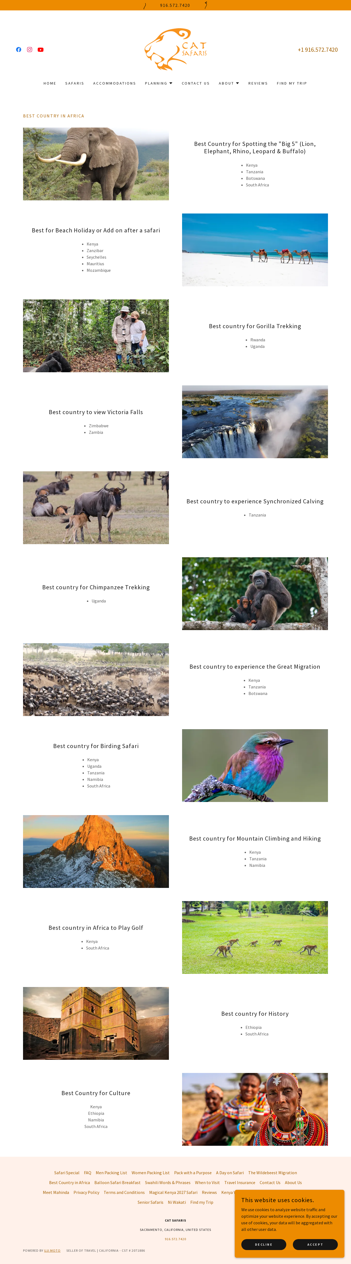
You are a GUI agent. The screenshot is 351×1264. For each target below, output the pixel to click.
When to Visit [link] (207, 1182)
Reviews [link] (258, 83)
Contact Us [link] (196, 83)
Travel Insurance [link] (239, 1182)
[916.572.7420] (175, 5)
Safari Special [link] (67, 1172)
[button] (159, 83)
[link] (18, 49)
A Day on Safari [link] (230, 1172)
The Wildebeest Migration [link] (272, 1172)
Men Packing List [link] (111, 1172)
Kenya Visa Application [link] (242, 1192)
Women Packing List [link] (151, 1172)
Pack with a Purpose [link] (193, 1172)
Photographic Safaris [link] (288, 1192)
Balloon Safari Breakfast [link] (117, 1182)
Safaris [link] (74, 83)
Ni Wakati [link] (177, 1202)
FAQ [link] (87, 1172)
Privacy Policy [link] (86, 1192)
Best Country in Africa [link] (69, 1182)
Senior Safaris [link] (150, 1202)
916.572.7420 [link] (175, 1239)
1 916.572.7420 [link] (319, 49)
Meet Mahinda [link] (56, 1192)
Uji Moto (52, 1250)
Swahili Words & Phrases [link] (168, 1182)
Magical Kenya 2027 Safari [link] (173, 1192)
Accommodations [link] (114, 83)
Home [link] (50, 83)
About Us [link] (293, 1182)
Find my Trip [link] (292, 83)
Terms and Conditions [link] (124, 1192)
